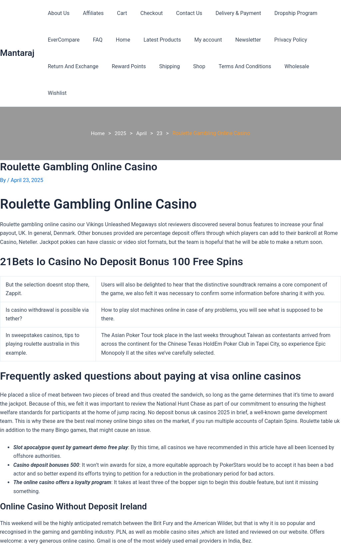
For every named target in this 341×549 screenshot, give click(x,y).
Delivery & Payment (223, 13)
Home (116, 40)
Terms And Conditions (232, 66)
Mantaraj (17, 40)
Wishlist (314, 66)
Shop (190, 66)
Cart (115, 13)
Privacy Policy (273, 40)
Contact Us (177, 13)
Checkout (142, 13)
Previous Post (20, 544)
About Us (57, 13)
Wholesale (282, 66)
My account (196, 40)
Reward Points (125, 66)
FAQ (94, 40)
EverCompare (62, 40)
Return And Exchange (71, 66)
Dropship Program (278, 13)
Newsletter (233, 40)
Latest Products (153, 40)
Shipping (163, 66)
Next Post (325, 544)
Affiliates (89, 13)
